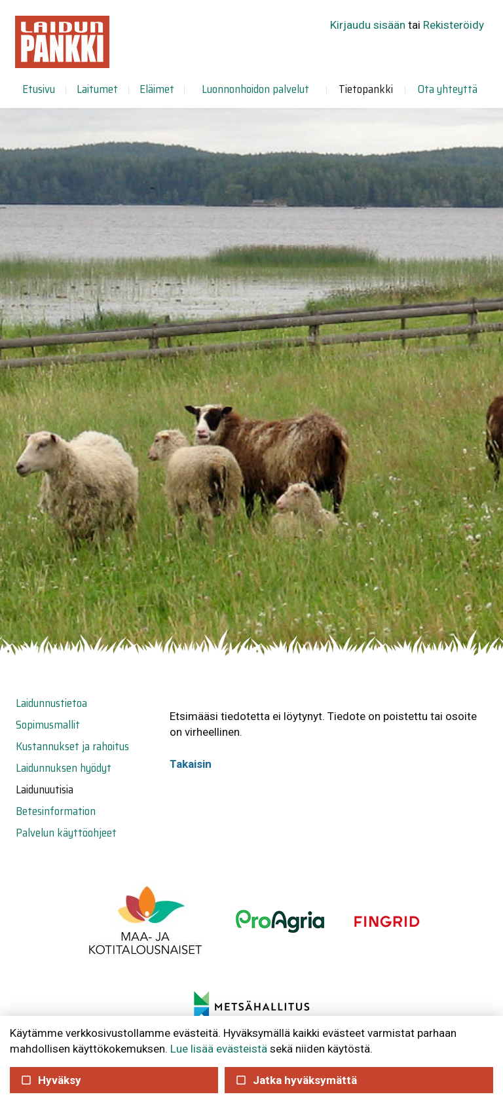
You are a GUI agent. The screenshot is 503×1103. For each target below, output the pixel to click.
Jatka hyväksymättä (295, 1080)
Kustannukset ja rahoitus (72, 746)
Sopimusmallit (48, 724)
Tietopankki (366, 89)
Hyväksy (50, 1080)
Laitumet (97, 89)
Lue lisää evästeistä (218, 1048)
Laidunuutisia (44, 789)
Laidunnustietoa (51, 703)
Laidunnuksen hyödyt (63, 767)
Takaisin (191, 763)
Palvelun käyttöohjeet (66, 832)
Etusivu (38, 89)
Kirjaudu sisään (367, 24)
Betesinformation (56, 811)
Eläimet (157, 89)
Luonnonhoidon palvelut (255, 89)
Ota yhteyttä (447, 89)
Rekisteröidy (453, 24)
